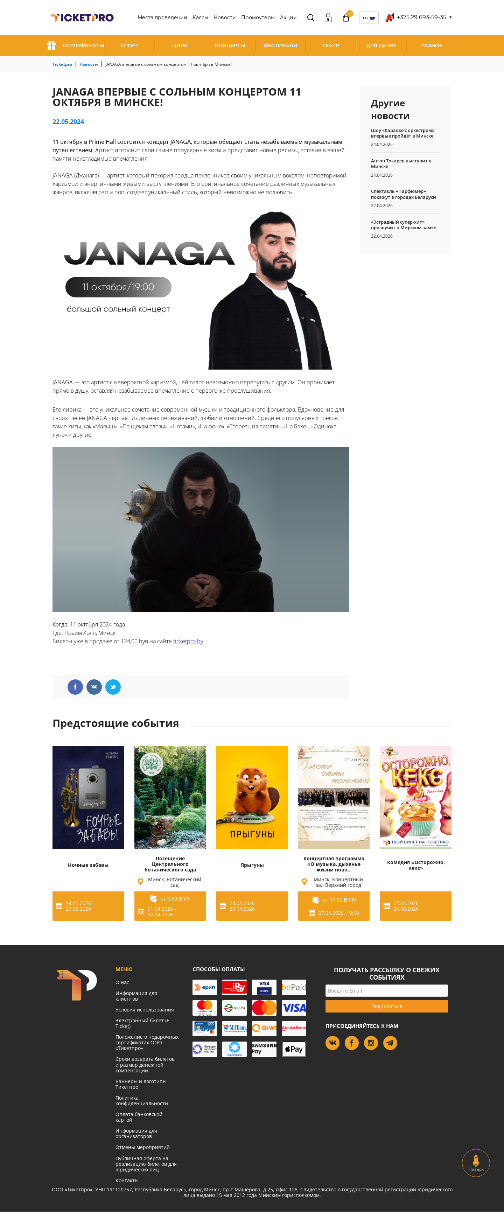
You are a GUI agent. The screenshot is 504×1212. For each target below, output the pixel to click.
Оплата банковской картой (138, 1117)
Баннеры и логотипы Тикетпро (141, 1084)
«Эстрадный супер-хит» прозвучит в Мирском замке (403, 225)
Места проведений (162, 17)
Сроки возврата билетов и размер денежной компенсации (145, 1064)
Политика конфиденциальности (141, 1100)
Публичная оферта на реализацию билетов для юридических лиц (146, 1164)
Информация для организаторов (136, 1133)
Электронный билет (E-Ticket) (143, 1023)
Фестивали (281, 45)
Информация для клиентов (136, 996)
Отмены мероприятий (142, 1147)
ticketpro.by (188, 641)
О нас (122, 982)
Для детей (381, 45)
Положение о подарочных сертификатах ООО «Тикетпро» (146, 1042)
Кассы (200, 17)
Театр (330, 45)
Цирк (180, 45)
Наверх (476, 1163)
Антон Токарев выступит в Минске (401, 163)
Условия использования (144, 1009)
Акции (288, 17)
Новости (225, 17)
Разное (431, 45)
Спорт (129, 45)
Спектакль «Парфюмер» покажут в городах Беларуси (403, 194)
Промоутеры (258, 17)
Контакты (127, 1180)
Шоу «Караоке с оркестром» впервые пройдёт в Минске (402, 133)
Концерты (230, 45)
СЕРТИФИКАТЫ (75, 45)
